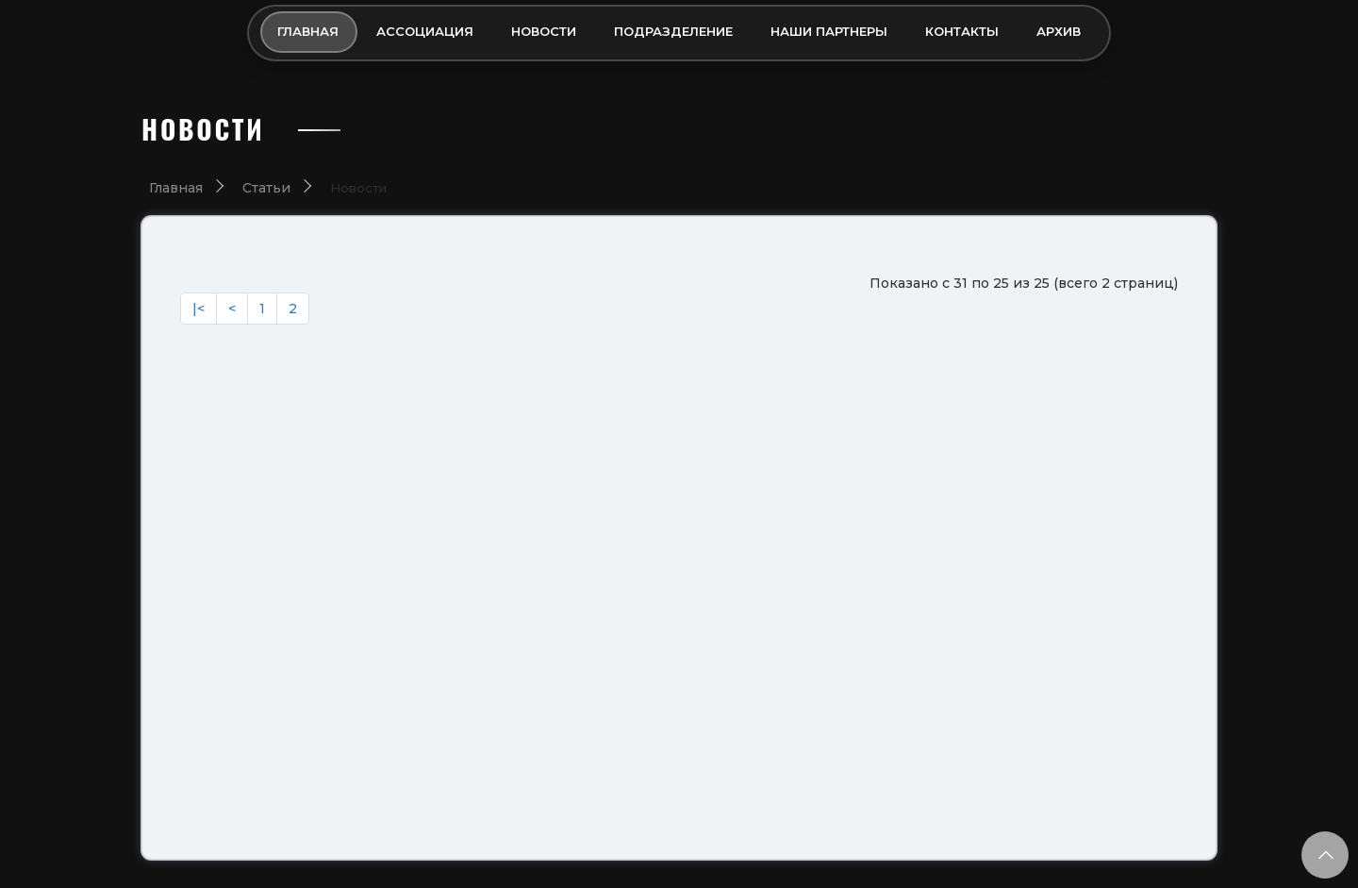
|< (198, 308)
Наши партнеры (828, 31)
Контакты (962, 31)
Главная (308, 31)
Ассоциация (424, 31)
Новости (543, 31)
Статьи (266, 187)
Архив (1058, 31)
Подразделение (673, 31)
